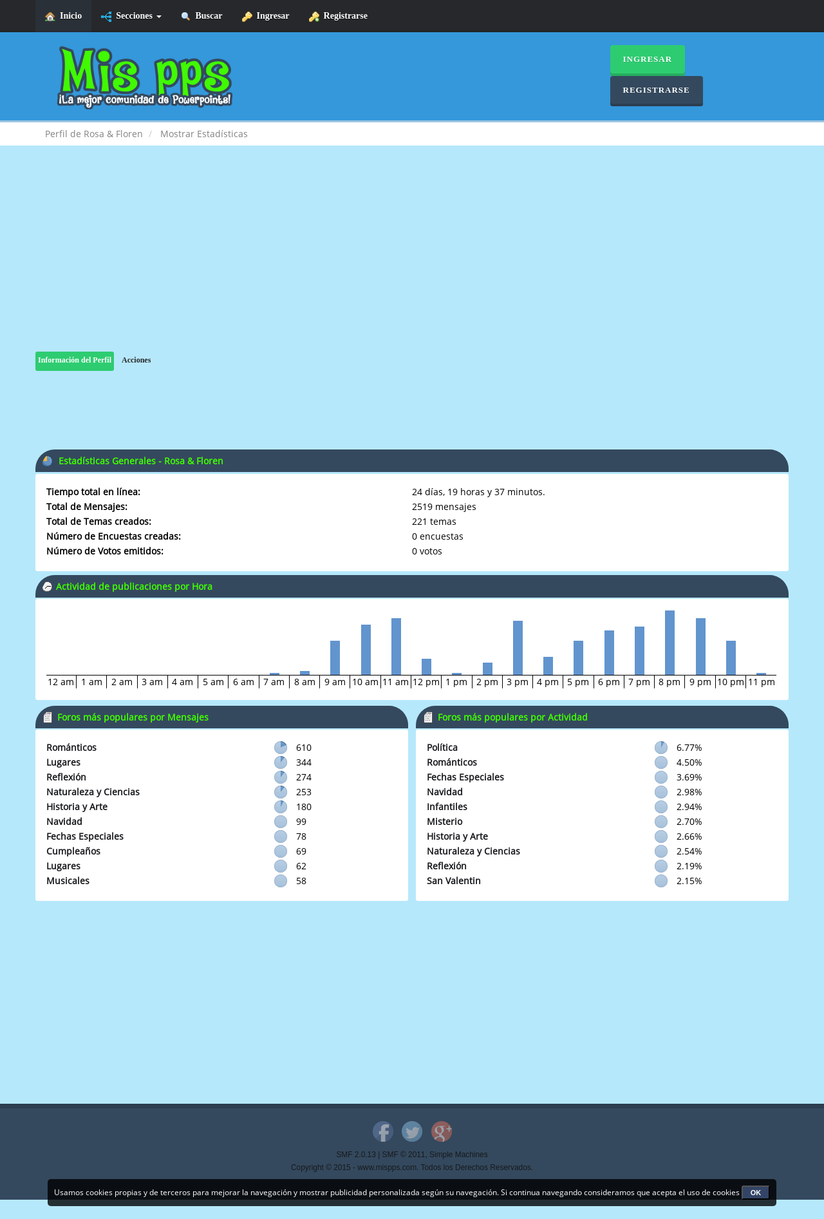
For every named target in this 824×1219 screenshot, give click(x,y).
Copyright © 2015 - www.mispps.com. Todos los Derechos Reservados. (412, 1167)
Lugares (63, 762)
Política (442, 747)
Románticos (71, 747)
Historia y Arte (77, 806)
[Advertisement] (412, 261)
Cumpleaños (73, 851)
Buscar (202, 16)
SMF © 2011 (404, 1154)
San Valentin (454, 880)
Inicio (63, 16)
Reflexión (66, 777)
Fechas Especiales (85, 836)
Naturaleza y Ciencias (93, 792)
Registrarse (338, 16)
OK (756, 1192)
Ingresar (266, 16)
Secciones (131, 16)
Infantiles (447, 806)
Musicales (67, 880)
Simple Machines (458, 1154)
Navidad (64, 821)
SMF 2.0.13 (355, 1154)
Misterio (444, 821)
